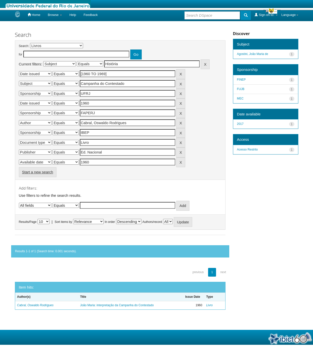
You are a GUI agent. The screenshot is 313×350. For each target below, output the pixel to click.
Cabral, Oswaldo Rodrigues (35, 305)
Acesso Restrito (247, 149)
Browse (55, 15)
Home (34, 15)
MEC (240, 98)
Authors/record (152, 222)
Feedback (91, 15)
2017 (240, 124)
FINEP (241, 79)
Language (289, 15)
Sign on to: (266, 15)
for (20, 54)
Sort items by (63, 222)
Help (72, 15)
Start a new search (37, 172)
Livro (209, 305)
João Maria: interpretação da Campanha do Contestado (117, 305)
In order (110, 222)
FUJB (240, 89)
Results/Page (28, 222)
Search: (24, 46)
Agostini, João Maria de (252, 54)
